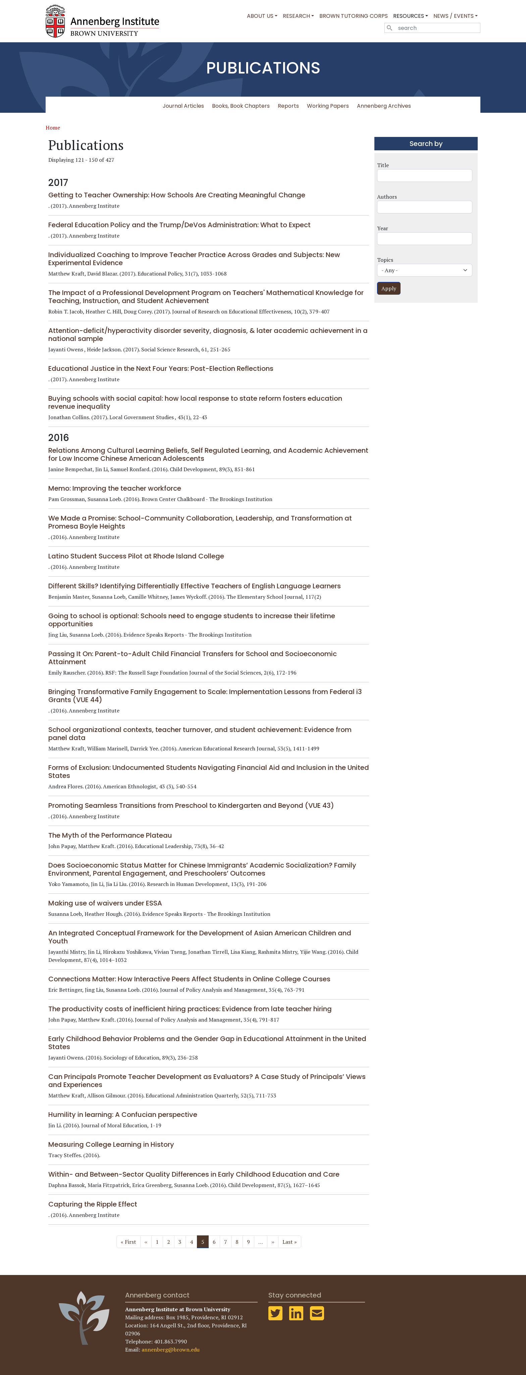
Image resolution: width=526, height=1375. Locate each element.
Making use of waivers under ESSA (105, 903)
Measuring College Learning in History (111, 1144)
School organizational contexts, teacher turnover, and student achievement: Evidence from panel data (200, 733)
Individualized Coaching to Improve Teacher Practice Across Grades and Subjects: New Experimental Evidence (194, 258)
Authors (387, 196)
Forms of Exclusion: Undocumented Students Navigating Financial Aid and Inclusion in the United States (208, 771)
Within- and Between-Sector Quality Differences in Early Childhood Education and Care (193, 1174)
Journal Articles (183, 106)
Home (53, 127)
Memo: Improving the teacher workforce (114, 488)
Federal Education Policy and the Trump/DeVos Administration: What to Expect (179, 225)
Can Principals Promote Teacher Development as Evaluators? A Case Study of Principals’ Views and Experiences (207, 1080)
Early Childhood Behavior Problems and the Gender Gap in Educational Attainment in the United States (207, 1042)
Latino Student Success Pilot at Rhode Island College (136, 556)
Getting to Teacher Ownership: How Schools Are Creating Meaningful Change (176, 195)
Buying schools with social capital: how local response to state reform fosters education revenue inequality (195, 402)
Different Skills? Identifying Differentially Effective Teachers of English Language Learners (194, 586)
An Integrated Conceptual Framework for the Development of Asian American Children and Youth (199, 937)
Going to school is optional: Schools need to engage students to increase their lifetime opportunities (191, 620)
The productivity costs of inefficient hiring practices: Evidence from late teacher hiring (190, 1009)
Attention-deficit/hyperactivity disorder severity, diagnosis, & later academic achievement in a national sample (208, 334)
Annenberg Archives (384, 106)
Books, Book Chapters (241, 106)
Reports (288, 106)
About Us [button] (260, 16)
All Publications (135, 106)
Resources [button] (408, 16)
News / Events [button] (453, 16)
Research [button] (296, 16)
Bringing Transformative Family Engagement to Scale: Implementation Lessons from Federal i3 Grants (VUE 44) (205, 695)
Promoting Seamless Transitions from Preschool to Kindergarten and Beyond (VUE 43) (191, 805)
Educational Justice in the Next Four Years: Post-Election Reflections (160, 368)
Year (382, 228)
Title (383, 165)
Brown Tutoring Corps (353, 16)
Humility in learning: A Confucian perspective (122, 1114)
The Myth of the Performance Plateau (110, 835)
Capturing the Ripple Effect (92, 1204)
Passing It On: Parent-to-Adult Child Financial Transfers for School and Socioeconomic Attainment (192, 658)
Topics (385, 259)
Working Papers (328, 106)
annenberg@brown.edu (171, 1349)
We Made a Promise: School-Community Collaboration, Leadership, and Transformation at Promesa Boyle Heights (200, 522)
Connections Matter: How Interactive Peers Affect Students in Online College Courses (189, 979)
